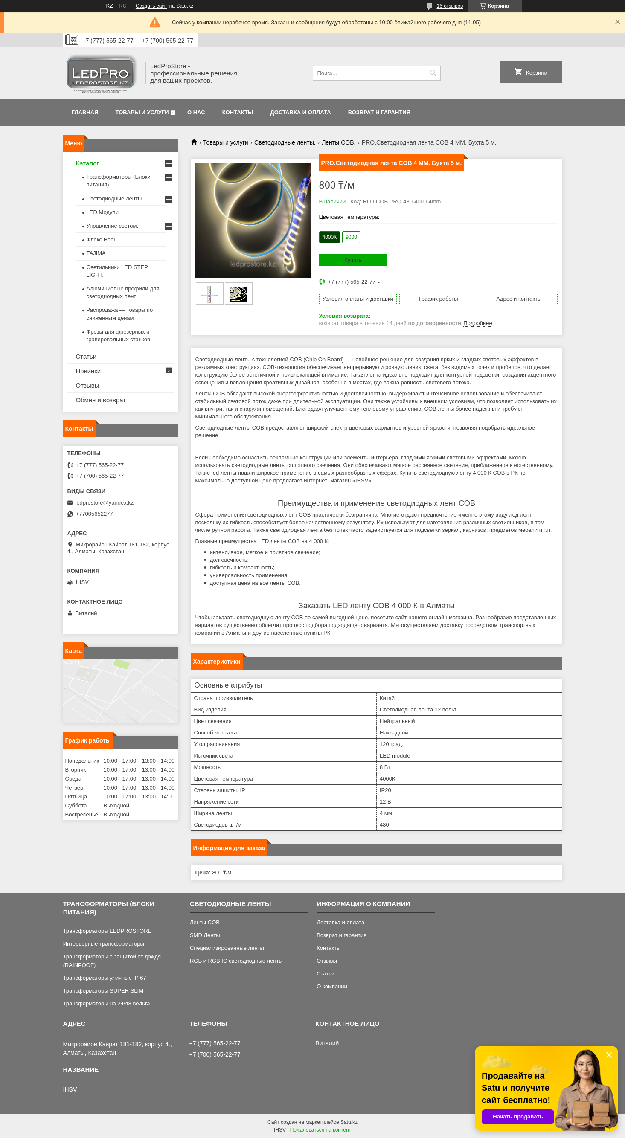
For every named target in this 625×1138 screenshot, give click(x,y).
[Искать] (433, 73)
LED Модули (103, 212)
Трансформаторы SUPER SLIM (103, 990)
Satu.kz (349, 1122)
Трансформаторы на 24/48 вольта (106, 1003)
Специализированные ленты (227, 948)
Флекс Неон (102, 239)
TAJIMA (96, 253)
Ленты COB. (338, 142)
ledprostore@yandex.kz (105, 502)
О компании (332, 986)
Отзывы (87, 385)
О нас (196, 112)
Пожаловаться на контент (320, 1130)
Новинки (88, 370)
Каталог (87, 163)
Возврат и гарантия (379, 112)
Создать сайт (151, 6)
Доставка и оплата (300, 112)
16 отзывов (449, 6)
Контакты (237, 112)
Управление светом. (113, 226)
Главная (85, 112)
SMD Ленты (205, 935)
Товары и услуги (142, 112)
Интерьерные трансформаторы (103, 944)
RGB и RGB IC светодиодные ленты (236, 961)
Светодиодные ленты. (285, 142)
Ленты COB (205, 922)
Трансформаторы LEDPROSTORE (107, 931)
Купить (353, 260)
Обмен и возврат (101, 400)
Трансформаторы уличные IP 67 (104, 978)
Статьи (86, 356)
